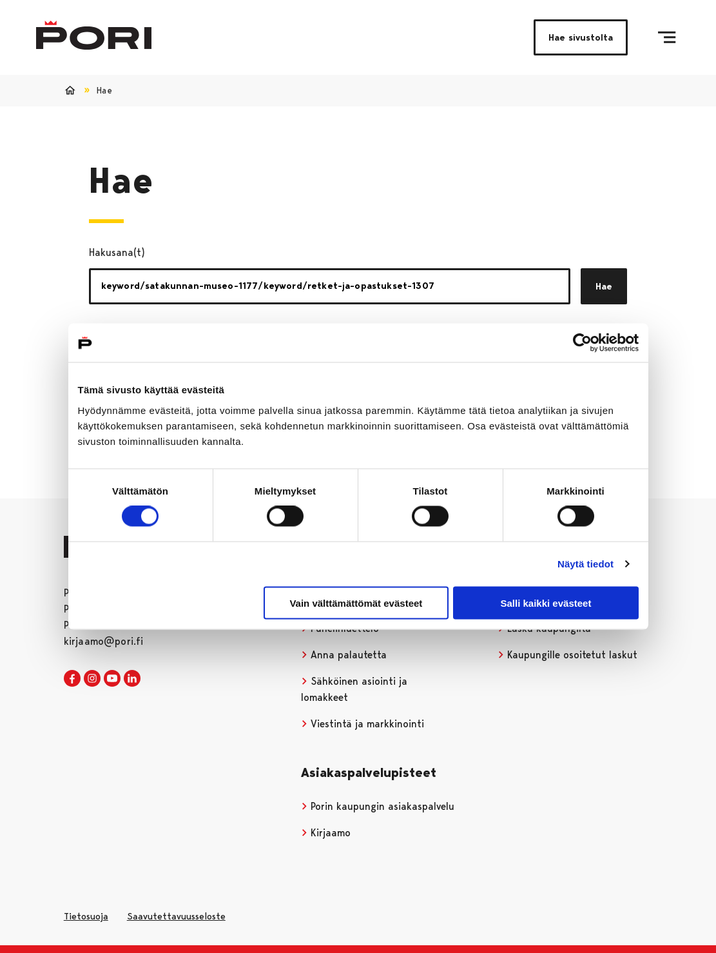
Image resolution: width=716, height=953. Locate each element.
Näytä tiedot (585, 563)
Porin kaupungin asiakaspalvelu (378, 806)
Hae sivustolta (580, 37)
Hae (603, 286)
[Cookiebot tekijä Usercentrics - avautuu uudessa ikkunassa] (582, 343)
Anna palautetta (344, 655)
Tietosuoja (86, 916)
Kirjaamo (326, 833)
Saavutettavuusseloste (176, 916)
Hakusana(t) (117, 252)
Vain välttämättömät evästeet (355, 602)
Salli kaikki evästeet (545, 602)
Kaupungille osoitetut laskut (568, 655)
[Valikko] (666, 37)
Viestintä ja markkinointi (363, 724)
